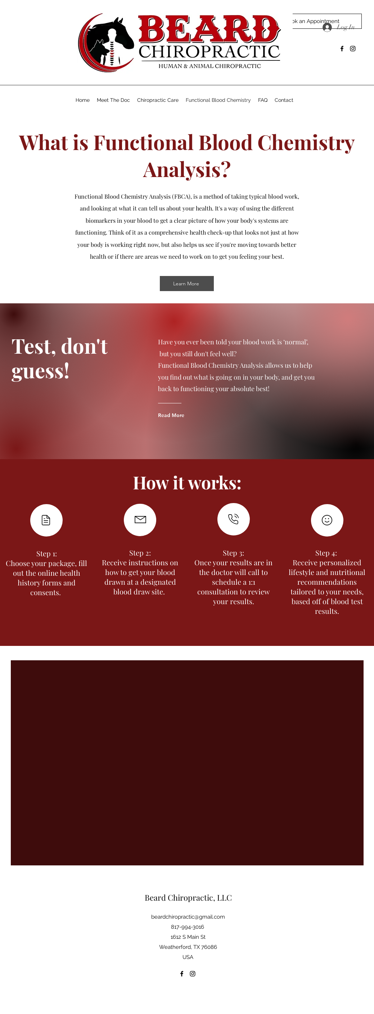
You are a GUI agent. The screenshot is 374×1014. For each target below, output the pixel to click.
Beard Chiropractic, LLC (188, 897)
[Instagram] (352, 48)
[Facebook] (342, 48)
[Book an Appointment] (312, 21)
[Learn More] (187, 283)
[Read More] (187, 415)
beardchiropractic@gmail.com (188, 917)
